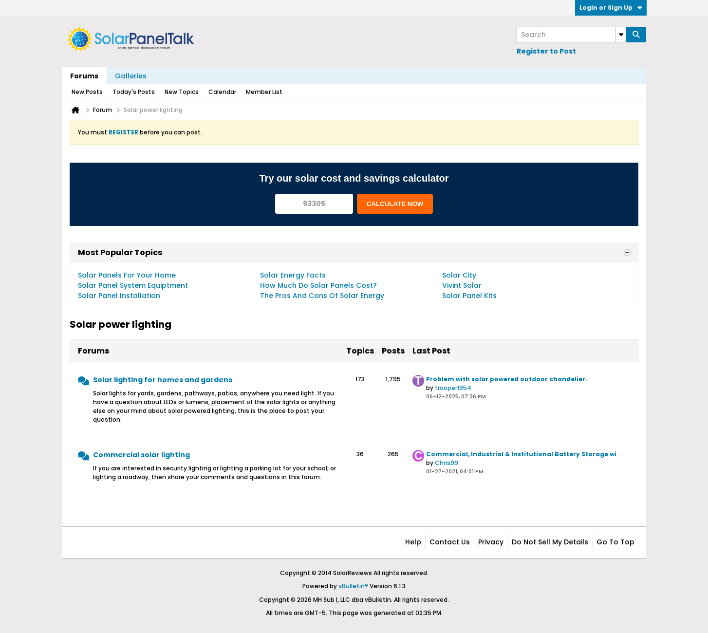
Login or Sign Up (610, 7)
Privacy (490, 542)
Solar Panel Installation (119, 295)
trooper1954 (453, 388)
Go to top (615, 542)
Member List (264, 92)
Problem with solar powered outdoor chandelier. (506, 379)
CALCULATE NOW (395, 203)
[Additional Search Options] (620, 34)
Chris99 (446, 463)
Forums (84, 76)
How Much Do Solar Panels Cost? (318, 285)
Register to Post (546, 51)
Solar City (459, 275)
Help (413, 542)
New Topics (182, 92)
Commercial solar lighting (141, 455)
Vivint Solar (462, 285)
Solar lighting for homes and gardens (162, 380)
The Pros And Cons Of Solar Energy (322, 295)
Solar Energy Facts (293, 275)
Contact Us (449, 542)
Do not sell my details (550, 542)
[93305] (314, 204)
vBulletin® (353, 586)
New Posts (87, 92)
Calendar (222, 92)
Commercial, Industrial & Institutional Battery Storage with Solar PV (539, 454)
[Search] (571, 34)
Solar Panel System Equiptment (133, 285)
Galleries (131, 76)
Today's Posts (133, 92)
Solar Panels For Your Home (127, 275)
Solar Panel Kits (469, 295)
